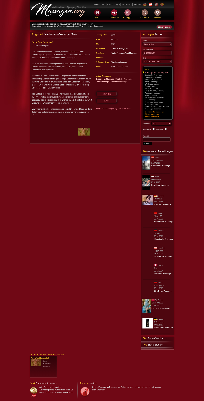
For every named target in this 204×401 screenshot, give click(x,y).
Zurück (106, 101)
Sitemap (137, 4)
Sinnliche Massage (153, 79)
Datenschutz (99, 4)
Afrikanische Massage (155, 97)
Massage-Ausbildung (154, 102)
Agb (118, 4)
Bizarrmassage (152, 114)
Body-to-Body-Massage (155, 91)
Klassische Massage (154, 77)
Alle (147, 69)
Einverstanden (164, 27)
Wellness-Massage (153, 84)
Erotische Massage (153, 75)
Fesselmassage (152, 116)
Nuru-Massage (151, 88)
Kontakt (110, 4)
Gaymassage (150, 100)
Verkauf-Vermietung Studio (157, 106)
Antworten (107, 94)
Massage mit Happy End (156, 73)
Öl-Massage (150, 86)
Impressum (126, 4)
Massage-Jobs (151, 104)
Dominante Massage (154, 112)
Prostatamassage (152, 93)
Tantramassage (152, 82)
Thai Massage (151, 95)
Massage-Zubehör (153, 109)
